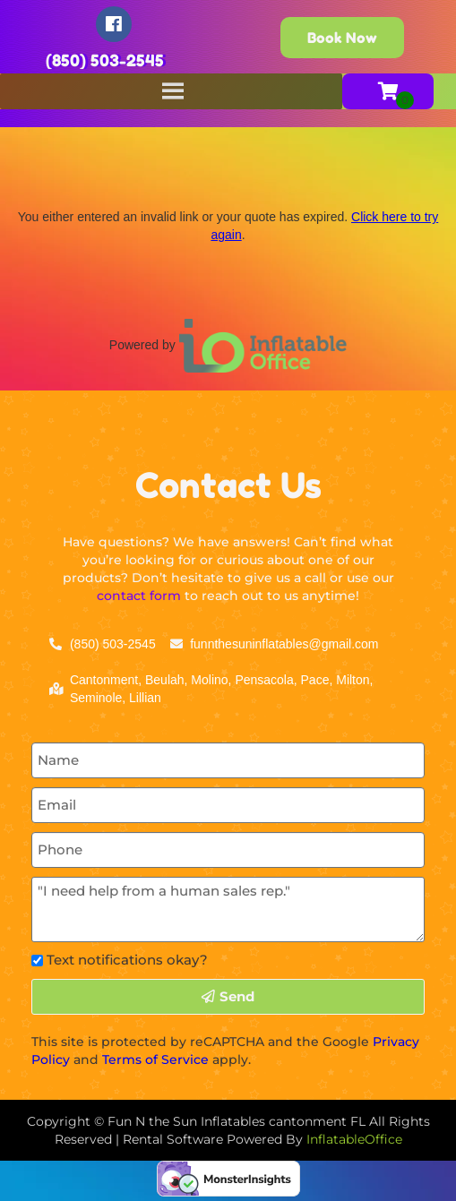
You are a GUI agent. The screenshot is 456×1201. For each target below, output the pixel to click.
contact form (139, 596)
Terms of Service (155, 1059)
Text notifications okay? (127, 959)
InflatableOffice (354, 1139)
